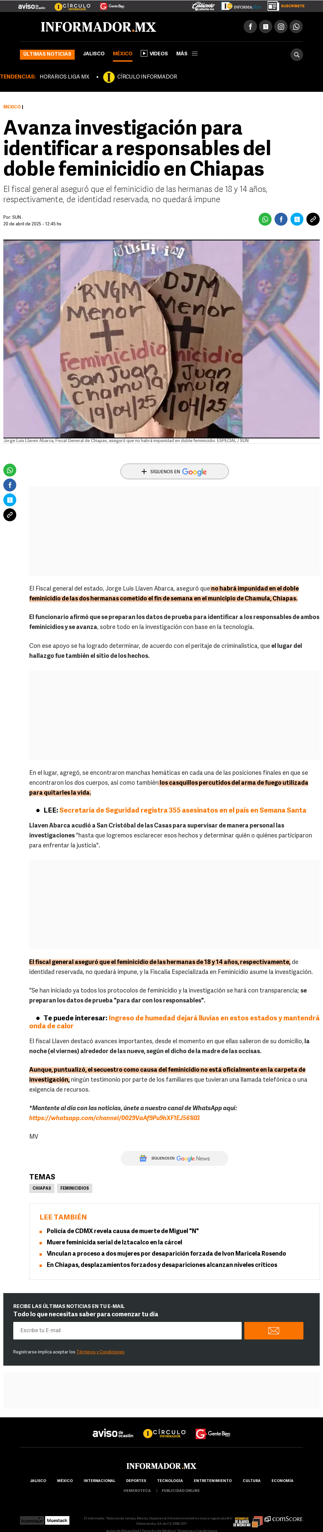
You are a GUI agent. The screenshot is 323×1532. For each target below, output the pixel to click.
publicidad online (181, 1491)
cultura (252, 1481)
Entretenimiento (213, 1481)
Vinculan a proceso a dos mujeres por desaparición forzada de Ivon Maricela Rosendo (166, 1254)
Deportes (136, 1481)
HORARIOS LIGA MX (64, 77)
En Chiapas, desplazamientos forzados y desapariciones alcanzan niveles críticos (162, 1265)
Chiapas (42, 1189)
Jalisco (94, 54)
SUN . (17, 217)
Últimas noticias (47, 54)
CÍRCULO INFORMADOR (147, 77)
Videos (154, 53)
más (187, 54)
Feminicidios (74, 1189)
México (122, 54)
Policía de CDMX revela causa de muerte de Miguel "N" (123, 1231)
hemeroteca (137, 1491)
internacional (99, 1481)
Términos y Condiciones (100, 1352)
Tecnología (170, 1481)
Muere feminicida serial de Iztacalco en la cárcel (114, 1243)
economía (282, 1481)
